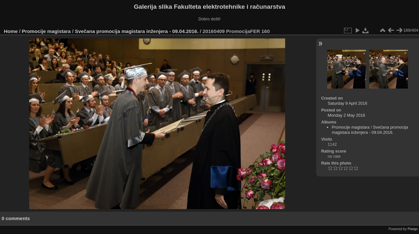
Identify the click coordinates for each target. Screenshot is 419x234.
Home (11, 31)
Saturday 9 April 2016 (347, 103)
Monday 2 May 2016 (346, 115)
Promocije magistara (46, 31)
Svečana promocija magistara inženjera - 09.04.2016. (136, 31)
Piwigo (413, 229)
